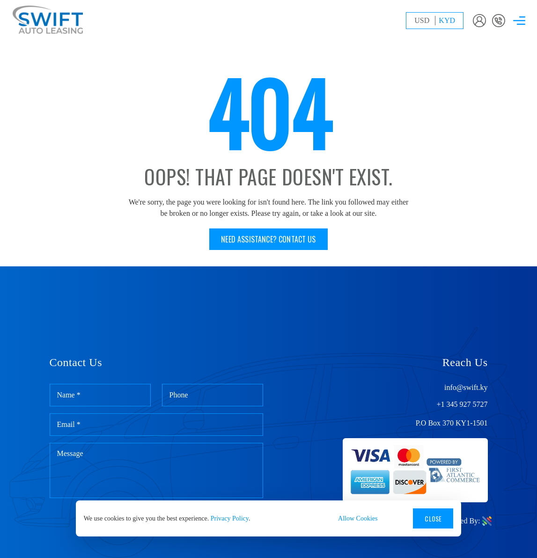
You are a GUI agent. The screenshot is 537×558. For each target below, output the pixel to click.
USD (421, 20)
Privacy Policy (230, 518)
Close (433, 518)
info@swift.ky (466, 387)
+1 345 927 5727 (461, 404)
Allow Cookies (357, 518)
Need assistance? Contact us (268, 239)
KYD (447, 20)
